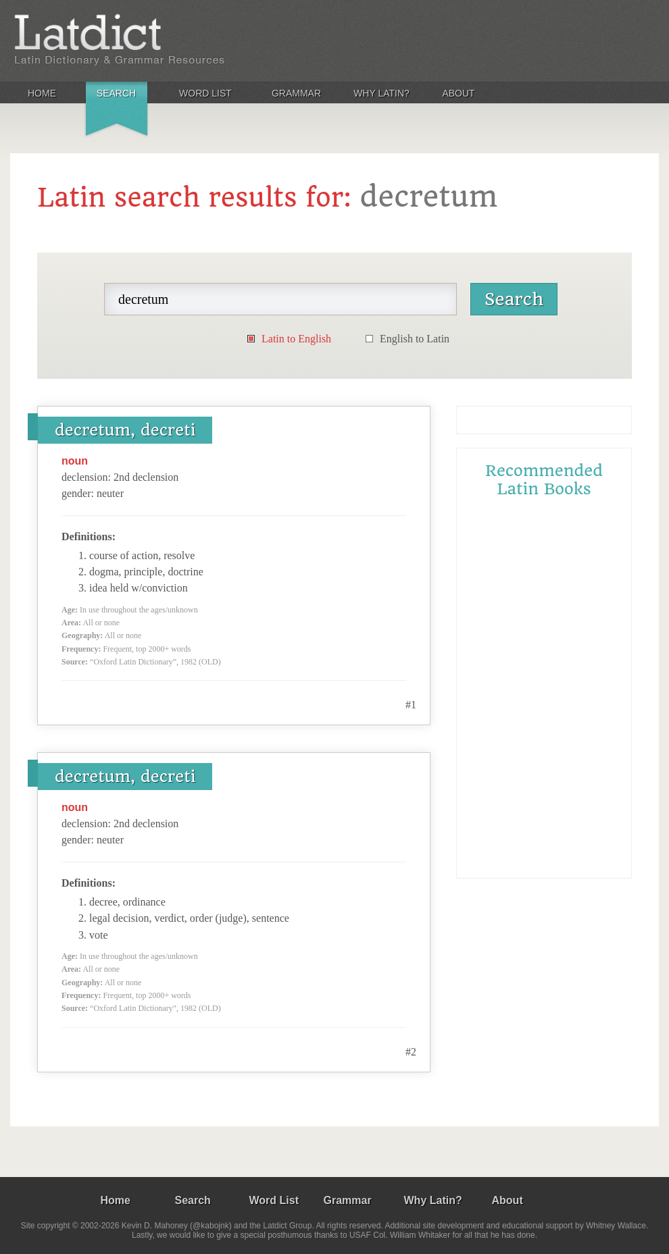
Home (42, 93)
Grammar (296, 93)
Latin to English (296, 338)
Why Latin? (381, 93)
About (458, 93)
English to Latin (414, 338)
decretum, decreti (125, 430)
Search (116, 93)
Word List (205, 93)
